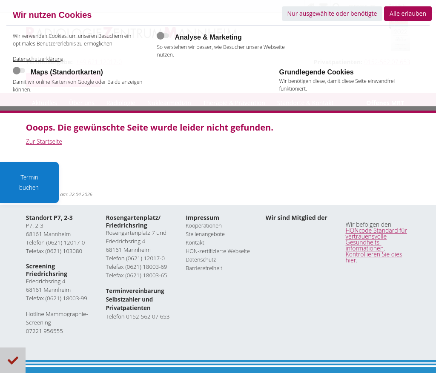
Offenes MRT (385, 103)
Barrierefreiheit (204, 267)
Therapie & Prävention (234, 103)
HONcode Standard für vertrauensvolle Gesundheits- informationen (376, 239)
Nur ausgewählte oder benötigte (332, 13)
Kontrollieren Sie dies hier (374, 257)
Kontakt (195, 242)
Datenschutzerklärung (38, 66)
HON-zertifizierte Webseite (218, 250)
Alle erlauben (408, 13)
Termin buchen (29, 182)
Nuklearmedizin (169, 103)
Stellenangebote (205, 233)
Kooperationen (204, 225)
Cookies (13, 360)
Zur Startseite (44, 141)
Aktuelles (44, 103)
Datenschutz (201, 259)
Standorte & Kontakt (305, 103)
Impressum (202, 218)
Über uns (82, 103)
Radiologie (120, 103)
